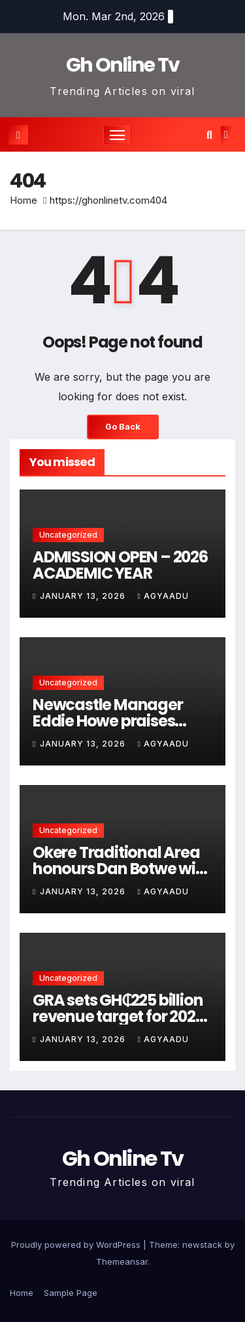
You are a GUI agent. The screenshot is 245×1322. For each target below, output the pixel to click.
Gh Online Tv (123, 65)
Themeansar (122, 1261)
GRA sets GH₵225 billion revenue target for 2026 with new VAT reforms (118, 1016)
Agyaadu (162, 596)
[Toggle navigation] (117, 135)
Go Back (122, 427)
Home (23, 200)
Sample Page (70, 1293)
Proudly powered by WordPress (77, 1244)
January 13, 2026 (84, 596)
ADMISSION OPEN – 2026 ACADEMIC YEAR (120, 565)
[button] (209, 134)
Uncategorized (68, 535)
